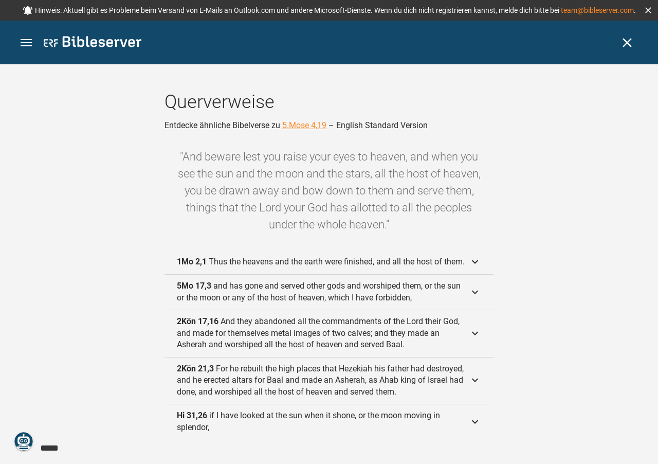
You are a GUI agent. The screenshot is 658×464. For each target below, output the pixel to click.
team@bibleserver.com (597, 10)
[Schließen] (627, 42)
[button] (648, 10)
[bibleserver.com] (92, 43)
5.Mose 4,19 (304, 125)
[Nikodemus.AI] (23, 441)
